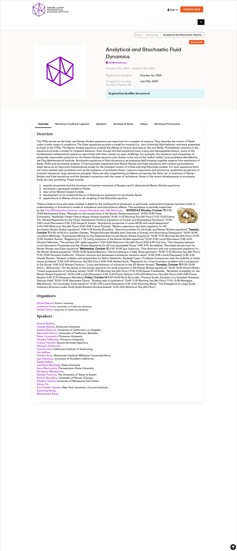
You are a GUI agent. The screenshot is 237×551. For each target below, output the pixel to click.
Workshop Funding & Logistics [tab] (72, 128)
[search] (172, 22)
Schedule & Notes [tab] (123, 128)
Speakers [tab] (101, 128)
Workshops (152, 39)
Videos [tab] (144, 128)
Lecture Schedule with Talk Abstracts (100, 214)
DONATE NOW (191, 9)
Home (138, 39)
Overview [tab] (43, 128)
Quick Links (196, 46)
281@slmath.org (117, 66)
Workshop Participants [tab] (167, 128)
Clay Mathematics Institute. (61, 214)
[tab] (196, 46)
